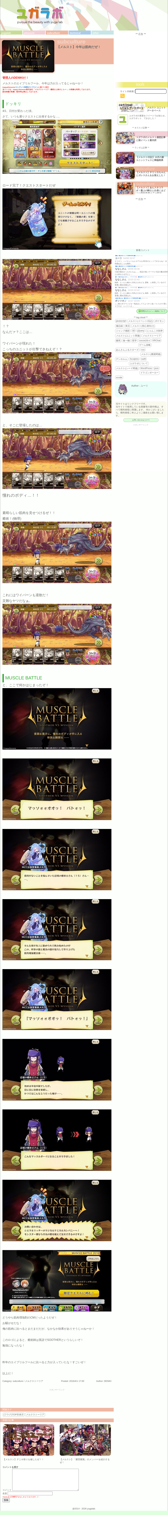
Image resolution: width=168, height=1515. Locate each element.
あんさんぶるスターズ (127, 350)
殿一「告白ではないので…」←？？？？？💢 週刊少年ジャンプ (131, 276)
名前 (4, 1497)
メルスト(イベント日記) (140, 321)
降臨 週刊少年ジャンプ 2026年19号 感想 (125, 255)
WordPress (146, 368)
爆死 (118, 340)
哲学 (134, 340)
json (156, 368)
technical (75, 33)
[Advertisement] (57, 1399)
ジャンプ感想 (123, 330)
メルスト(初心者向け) (143, 326)
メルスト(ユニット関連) (128, 335)
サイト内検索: (127, 91)
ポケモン (159, 321)
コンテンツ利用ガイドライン (27, 87)
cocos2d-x (144, 340)
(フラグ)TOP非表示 (14, 1414)
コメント (7, 1494)
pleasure (29, 33)
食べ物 (126, 340)
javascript (121, 321)
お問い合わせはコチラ (141, 420)
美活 (127, 326)
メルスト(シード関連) (127, 368)
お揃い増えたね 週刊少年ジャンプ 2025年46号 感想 (128, 298)
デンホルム (121, 359)
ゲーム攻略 (145, 345)
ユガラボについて (139, 363)
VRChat (156, 340)
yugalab (6, 33)
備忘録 (119, 326)
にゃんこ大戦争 (155, 330)
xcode (119, 377)
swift (143, 359)
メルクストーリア (34, 1381)
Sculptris (134, 359)
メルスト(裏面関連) (151, 354)
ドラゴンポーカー (149, 372)
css (143, 349)
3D (133, 330)
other (96, 33)
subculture (53, 33)
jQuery (140, 330)
